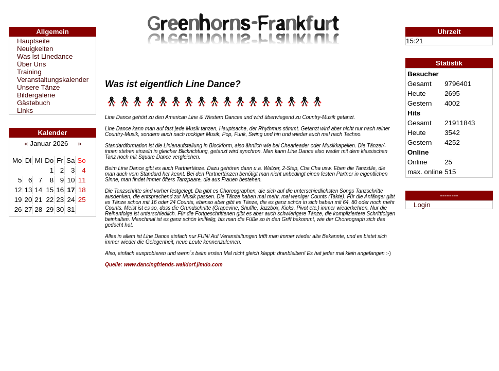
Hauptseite (33, 41)
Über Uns (31, 64)
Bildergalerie (36, 95)
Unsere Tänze (38, 87)
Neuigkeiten (35, 49)
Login (422, 205)
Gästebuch (33, 103)
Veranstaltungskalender (52, 79)
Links (25, 110)
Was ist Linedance (45, 56)
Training (29, 72)
